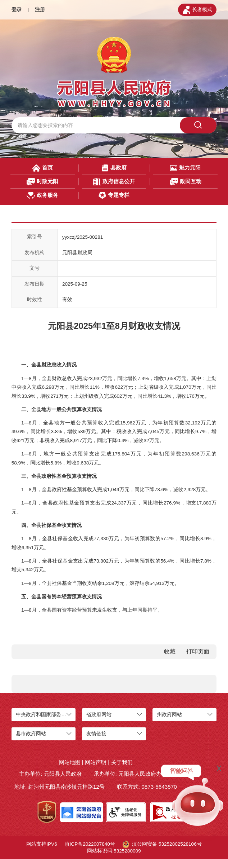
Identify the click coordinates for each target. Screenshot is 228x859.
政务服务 (42, 195)
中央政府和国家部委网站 (43, 714)
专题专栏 (114, 195)
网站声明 (95, 762)
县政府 (114, 168)
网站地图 (70, 762)
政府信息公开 (113, 181)
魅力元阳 (185, 168)
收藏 (169, 651)
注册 (40, 9)
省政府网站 (98, 714)
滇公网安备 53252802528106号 (162, 844)
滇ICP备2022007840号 (90, 844)
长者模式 (197, 10)
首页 (42, 168)
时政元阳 (42, 181)
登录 (17, 9)
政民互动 (185, 181)
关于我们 (122, 762)
